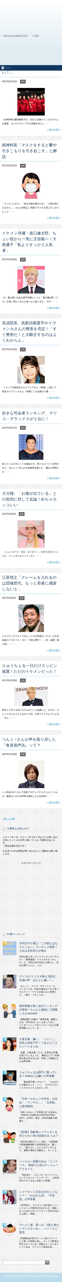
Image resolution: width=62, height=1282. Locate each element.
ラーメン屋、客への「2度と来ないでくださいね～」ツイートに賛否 (39, 1228)
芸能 (23, 81)
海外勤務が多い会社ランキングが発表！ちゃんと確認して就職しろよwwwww (38, 1009)
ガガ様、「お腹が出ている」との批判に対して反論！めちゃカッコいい (29, 499)
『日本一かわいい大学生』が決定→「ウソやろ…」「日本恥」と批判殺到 (38, 1102)
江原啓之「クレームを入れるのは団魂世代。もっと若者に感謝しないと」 (29, 583)
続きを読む (54, 129)
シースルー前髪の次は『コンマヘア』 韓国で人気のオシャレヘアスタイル (38, 1165)
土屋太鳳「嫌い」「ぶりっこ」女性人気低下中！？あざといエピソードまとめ (38, 1043)
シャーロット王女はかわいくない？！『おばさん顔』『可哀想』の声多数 (38, 1195)
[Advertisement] (31, 32)
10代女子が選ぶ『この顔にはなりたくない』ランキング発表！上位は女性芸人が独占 (38, 947)
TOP (16, 36)
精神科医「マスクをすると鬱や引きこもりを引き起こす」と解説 (29, 151)
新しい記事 (9, 819)
